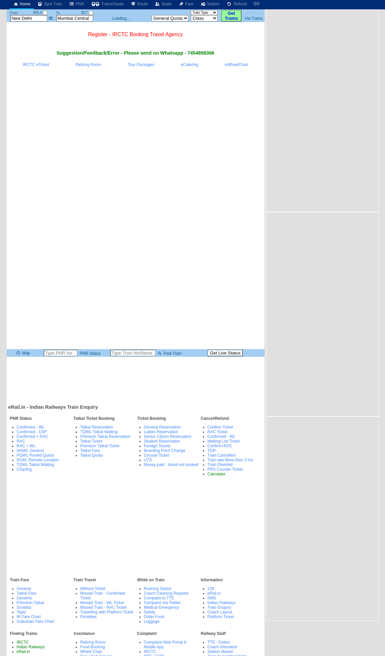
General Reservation (162, 427)
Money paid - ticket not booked (171, 464)
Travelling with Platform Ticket (107, 612)
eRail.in (214, 593)
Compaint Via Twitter (162, 602)
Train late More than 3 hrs (230, 460)
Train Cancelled (222, 455)
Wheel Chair (91, 651)
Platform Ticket (221, 616)
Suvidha (24, 607)
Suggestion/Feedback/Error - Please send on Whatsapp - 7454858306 (135, 53)
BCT (87, 12)
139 (211, 588)
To (58, 13)
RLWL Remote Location (38, 460)
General (24, 588)
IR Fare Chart (29, 616)
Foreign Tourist (157, 446)
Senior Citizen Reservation (167, 436)
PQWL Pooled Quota (35, 455)
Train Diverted (220, 464)
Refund (236, 4)
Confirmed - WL (31, 427)
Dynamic (24, 598)
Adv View (253, 12)
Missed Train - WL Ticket (102, 602)
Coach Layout (220, 612)
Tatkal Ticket (91, 441)
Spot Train (49, 4)
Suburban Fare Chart (36, 621)
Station (209, 4)
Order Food (154, 616)
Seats (163, 4)
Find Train (169, 353)
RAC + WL (26, 446)
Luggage (152, 621)
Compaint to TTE (159, 598)
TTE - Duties (219, 642)
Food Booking (92, 647)
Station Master (220, 651)
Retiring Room (88, 64)
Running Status (157, 588)
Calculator (217, 474)
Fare (186, 4)
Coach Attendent (222, 647)
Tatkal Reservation (96, 427)
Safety (149, 612)
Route (139, 4)
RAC (21, 441)
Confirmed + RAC (32, 436)
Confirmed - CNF (32, 432)
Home (21, 4)
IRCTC (23, 642)
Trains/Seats (107, 4)
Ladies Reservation (161, 432)
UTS (148, 460)
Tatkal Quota (91, 455)
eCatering (189, 64)
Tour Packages (141, 64)
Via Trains (253, 18)
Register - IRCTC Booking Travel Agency (135, 34)
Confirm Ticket (220, 427)
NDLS (40, 12)
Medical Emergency (161, 607)
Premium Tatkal (30, 602)
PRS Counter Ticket (225, 469)
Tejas (21, 612)
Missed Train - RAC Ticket (103, 607)
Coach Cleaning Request (166, 593)
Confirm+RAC (220, 446)
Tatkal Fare (90, 450)
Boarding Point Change (164, 450)
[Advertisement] (135, 380)
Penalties (88, 616)
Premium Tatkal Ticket (100, 446)
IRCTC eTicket (36, 64)
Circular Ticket (156, 455)
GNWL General (30, 450)
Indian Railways (222, 602)
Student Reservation (162, 441)
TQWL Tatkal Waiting (35, 464)
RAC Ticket (218, 432)
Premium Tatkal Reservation (105, 436)
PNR (76, 4)
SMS (212, 598)
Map (22, 353)
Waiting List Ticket (224, 441)
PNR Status (90, 353)
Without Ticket (92, 588)
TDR (212, 450)
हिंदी (256, 4)
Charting (24, 469)
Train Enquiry (219, 607)
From (13, 13)
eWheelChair (236, 64)
